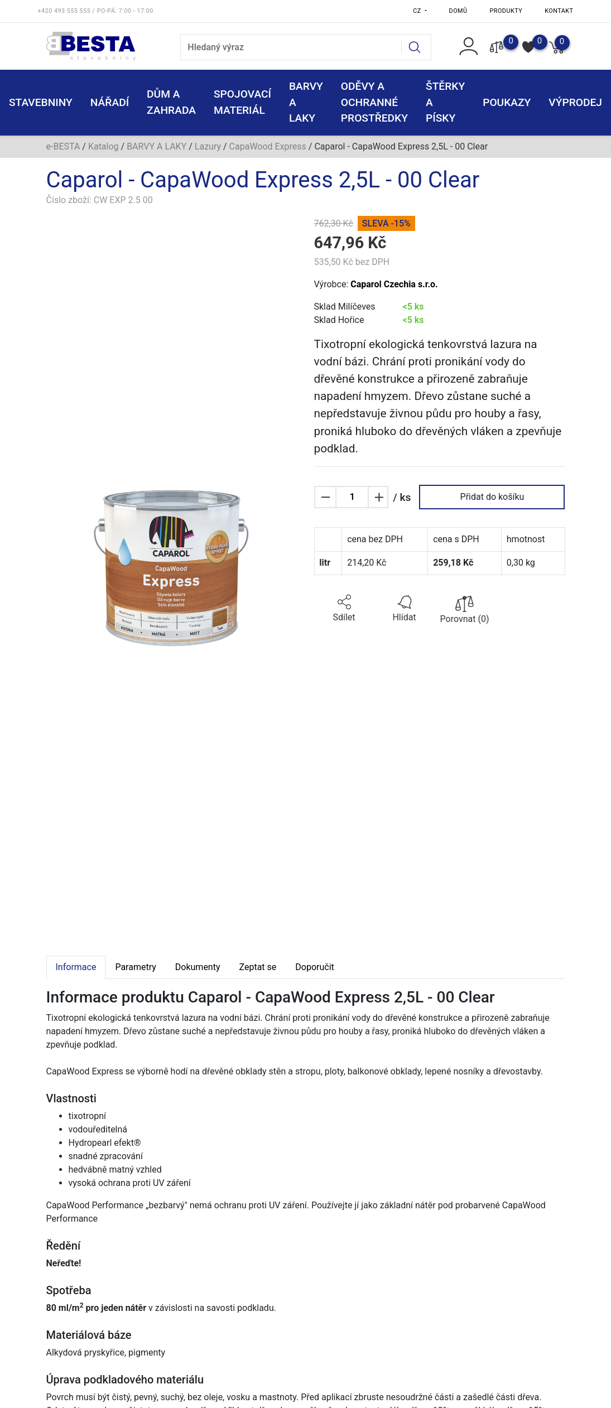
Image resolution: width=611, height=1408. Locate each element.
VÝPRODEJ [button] (575, 102)
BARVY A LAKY (156, 146)
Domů (458, 11)
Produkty (506, 11)
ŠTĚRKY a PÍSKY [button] (445, 102)
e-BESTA (63, 146)
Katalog (103, 146)
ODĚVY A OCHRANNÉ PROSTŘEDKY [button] (374, 102)
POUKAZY (507, 102)
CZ (418, 11)
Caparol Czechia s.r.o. (393, 284)
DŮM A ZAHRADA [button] (171, 102)
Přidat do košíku (492, 496)
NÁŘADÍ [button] (109, 102)
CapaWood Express (267, 146)
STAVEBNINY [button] (41, 102)
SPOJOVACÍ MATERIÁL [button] (242, 102)
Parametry (135, 967)
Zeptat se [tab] (258, 967)
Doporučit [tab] (314, 967)
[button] (344, 608)
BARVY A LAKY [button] (306, 102)
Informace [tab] (76, 967)
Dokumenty (197, 967)
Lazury (208, 146)
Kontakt (559, 11)
